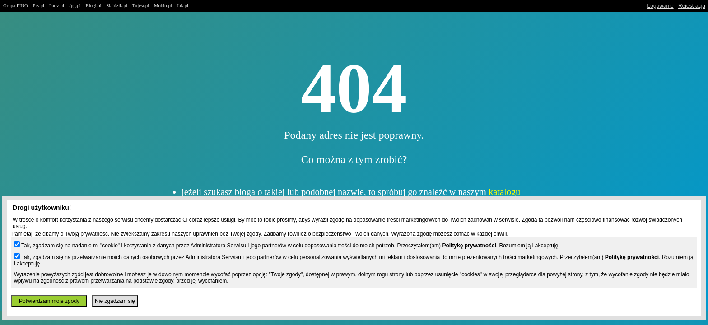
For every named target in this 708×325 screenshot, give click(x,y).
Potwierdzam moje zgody (49, 301)
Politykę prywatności (469, 245)
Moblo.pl (163, 5)
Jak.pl (183, 5)
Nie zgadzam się (115, 301)
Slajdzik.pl (116, 5)
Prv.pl (38, 5)
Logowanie (660, 6)
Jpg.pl (75, 5)
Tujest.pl (140, 5)
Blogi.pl (94, 5)
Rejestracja (691, 6)
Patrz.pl (56, 5)
